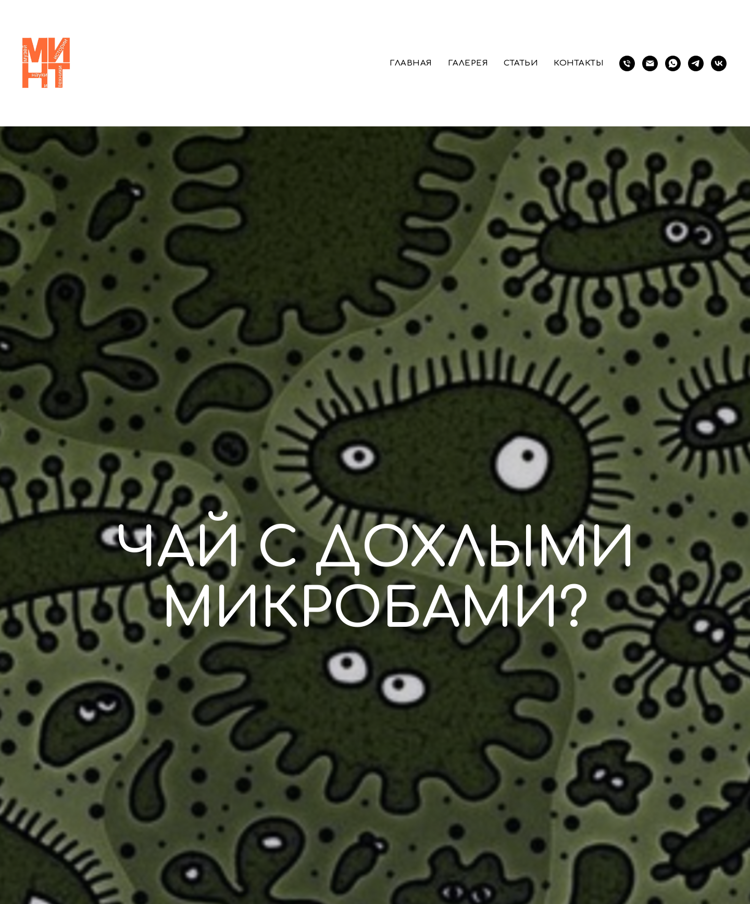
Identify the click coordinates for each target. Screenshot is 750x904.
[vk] (719, 63)
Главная (411, 63)
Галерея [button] (468, 63)
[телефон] (627, 63)
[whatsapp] (673, 63)
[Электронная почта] (650, 63)
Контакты (579, 63)
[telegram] (696, 63)
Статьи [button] (521, 63)
